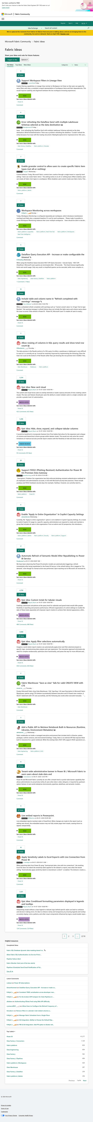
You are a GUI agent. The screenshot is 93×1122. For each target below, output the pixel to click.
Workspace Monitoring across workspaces (41, 210)
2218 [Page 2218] (83, 936)
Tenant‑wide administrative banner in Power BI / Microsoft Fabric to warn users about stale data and (53, 773)
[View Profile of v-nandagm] (26, 862)
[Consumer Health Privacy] (26, 1115)
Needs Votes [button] (24, 402)
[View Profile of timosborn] (10, 1011)
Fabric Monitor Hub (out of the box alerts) (21, 963)
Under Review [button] (25, 444)
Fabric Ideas (39, 41)
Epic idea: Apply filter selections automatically (43, 641)
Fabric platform (51, 278)
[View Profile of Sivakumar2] (20, 561)
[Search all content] (67, 28)
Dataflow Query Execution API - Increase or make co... (37, 988)
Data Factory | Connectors (15, 1041)
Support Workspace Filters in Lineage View (41, 80)
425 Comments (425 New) (25, 412)
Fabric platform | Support (58, 535)
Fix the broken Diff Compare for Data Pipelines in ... (36, 997)
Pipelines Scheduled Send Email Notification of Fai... (24, 967)
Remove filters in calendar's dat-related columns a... (33, 1011)
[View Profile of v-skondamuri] (27, 777)
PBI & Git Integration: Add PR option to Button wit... (36, 1025)
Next (84, 1081)
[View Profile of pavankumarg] (27, 475)
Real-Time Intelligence (24, 234)
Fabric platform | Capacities (25, 231)
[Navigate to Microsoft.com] (7, 14)
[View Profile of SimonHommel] (12, 988)
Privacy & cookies (6, 1105)
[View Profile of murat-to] (19, 688)
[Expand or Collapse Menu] (3, 19)
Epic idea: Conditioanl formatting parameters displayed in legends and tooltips (52, 902)
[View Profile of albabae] (9, 1001)
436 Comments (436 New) (25, 666)
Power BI (20, 102)
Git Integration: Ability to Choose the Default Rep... (36, 1020)
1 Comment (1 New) (23, 282)
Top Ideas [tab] (18, 65)
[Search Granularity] (35, 28)
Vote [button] (21, 75)
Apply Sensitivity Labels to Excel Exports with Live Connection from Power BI (53, 858)
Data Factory (11, 1054)
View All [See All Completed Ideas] (10, 971)
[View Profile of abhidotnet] (20, 732)
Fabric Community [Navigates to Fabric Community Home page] (22, 14)
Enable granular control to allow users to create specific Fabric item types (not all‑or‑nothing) (53, 167)
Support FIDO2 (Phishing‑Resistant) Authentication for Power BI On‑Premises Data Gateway (51, 471)
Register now (64, 34)
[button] (12, 60)
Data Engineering (23, 278)
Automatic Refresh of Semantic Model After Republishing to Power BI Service (52, 557)
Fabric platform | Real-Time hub (45, 231)
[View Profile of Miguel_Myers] (32, 389)
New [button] (24, 96)
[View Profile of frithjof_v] (24, 213)
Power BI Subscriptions (22, 983)
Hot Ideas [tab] (10, 65)
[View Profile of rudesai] (9, 983)
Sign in (70, 23)
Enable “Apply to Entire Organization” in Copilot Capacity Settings (52, 514)
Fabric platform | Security (41, 535)
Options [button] (24, 60)
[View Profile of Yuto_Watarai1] (27, 304)
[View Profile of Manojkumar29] (27, 127)
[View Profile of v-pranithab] (31, 83)
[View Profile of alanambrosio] (25, 517)
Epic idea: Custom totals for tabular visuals (41, 599)
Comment (20, 105)
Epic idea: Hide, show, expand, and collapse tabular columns (49, 428)
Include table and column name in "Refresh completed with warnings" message (49, 300)
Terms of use (5, 1108)
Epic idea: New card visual (33, 386)
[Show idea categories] (67, 65)
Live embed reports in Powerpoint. (37, 815)
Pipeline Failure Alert (14, 959)
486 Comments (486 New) (25, 624)
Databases (33, 367)
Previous (72, 1081)
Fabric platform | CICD (37, 751)
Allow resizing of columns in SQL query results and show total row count (52, 344)
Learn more (5, 8)
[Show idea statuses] (80, 65)
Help (76, 23)
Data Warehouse (22, 367)
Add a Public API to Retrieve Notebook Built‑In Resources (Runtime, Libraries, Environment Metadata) (53, 728)
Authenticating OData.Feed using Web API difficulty (32, 1001)
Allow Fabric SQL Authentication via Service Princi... (24, 955)
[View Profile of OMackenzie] (20, 348)
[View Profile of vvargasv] (25, 171)
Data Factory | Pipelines (15, 1058)
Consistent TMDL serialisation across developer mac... (37, 992)
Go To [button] (83, 23)
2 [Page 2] (68, 936)
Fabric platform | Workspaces (65, 231)
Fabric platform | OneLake (41, 146)
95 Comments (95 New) (24, 453)
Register (63, 23)
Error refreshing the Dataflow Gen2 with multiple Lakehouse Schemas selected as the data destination (49, 123)
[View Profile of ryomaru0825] (11, 1006)
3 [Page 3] (72, 936)
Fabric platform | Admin (24, 190)
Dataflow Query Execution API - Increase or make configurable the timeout (52, 256)
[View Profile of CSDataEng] (20, 260)
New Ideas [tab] (27, 65)
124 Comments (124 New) (25, 928)
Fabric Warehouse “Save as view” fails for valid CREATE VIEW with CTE (52, 684)
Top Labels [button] (10, 1031)
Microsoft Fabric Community (18, 41)
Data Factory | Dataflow (24, 146)
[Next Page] (87, 934)
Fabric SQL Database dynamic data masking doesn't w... (25, 950)
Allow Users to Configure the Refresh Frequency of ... (40, 1006)
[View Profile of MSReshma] (31, 818)
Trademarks (4, 1111)
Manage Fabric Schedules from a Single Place (34, 1015)
